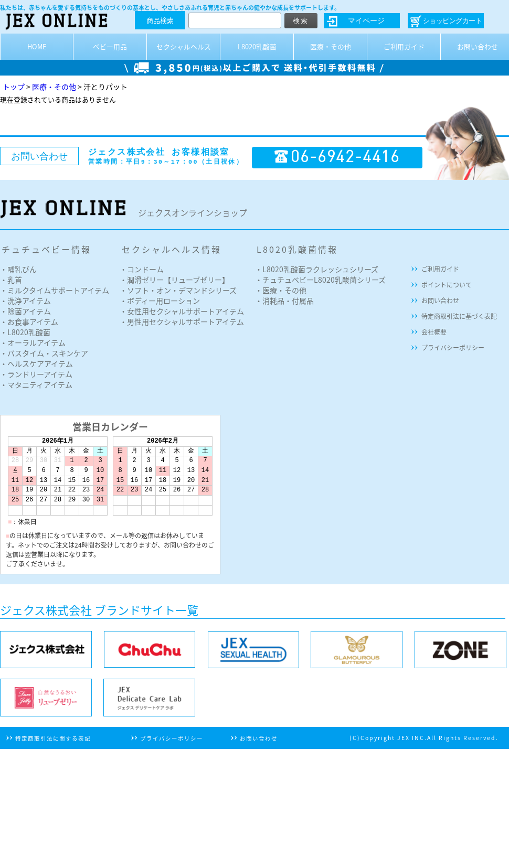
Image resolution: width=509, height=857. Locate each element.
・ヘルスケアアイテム (36, 363)
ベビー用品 (110, 46)
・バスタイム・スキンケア (44, 353)
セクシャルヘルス (183, 46)
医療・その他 (330, 46)
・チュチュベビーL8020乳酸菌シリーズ (320, 279)
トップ (14, 86)
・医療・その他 (280, 290)
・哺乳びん (18, 269)
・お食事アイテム (29, 321)
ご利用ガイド (404, 46)
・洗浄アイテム (25, 300)
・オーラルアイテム (33, 342)
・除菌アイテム (25, 311)
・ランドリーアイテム (36, 374)
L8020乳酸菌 (257, 46)
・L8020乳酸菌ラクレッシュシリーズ (316, 269)
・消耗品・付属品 (284, 300)
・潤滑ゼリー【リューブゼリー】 (174, 279)
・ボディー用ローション (160, 300)
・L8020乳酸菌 (25, 332)
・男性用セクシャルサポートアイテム (182, 321)
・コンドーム (142, 269)
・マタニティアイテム (36, 384)
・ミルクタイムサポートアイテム (54, 290)
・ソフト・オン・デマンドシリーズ (178, 290)
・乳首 (11, 279)
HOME (37, 46)
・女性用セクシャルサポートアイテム (182, 311)
